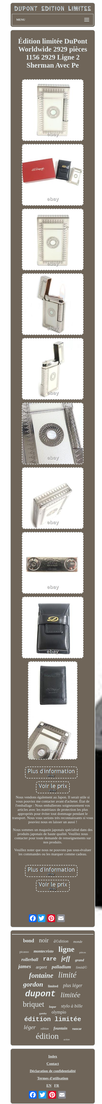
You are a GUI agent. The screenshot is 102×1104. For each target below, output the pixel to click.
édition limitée (52, 1019)
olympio (58, 1012)
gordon (33, 984)
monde (77, 942)
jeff (65, 958)
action (67, 1039)
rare (49, 959)
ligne (67, 949)
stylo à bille (72, 1005)
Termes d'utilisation (52, 1078)
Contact (53, 1064)
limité (67, 975)
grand (79, 960)
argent (41, 967)
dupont (40, 994)
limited (53, 986)
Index (52, 1056)
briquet (33, 1004)
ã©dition (61, 941)
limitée (70, 995)
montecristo (43, 951)
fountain (61, 1028)
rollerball (29, 959)
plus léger (72, 985)
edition (45, 1028)
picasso (24, 952)
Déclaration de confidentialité (53, 1071)
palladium (61, 966)
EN (48, 1085)
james (24, 966)
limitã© (81, 967)
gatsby (43, 1013)
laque (52, 1006)
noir (44, 940)
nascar (77, 1029)
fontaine (41, 975)
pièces (82, 952)
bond (28, 941)
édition (47, 1036)
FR (56, 1085)
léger (30, 1027)
